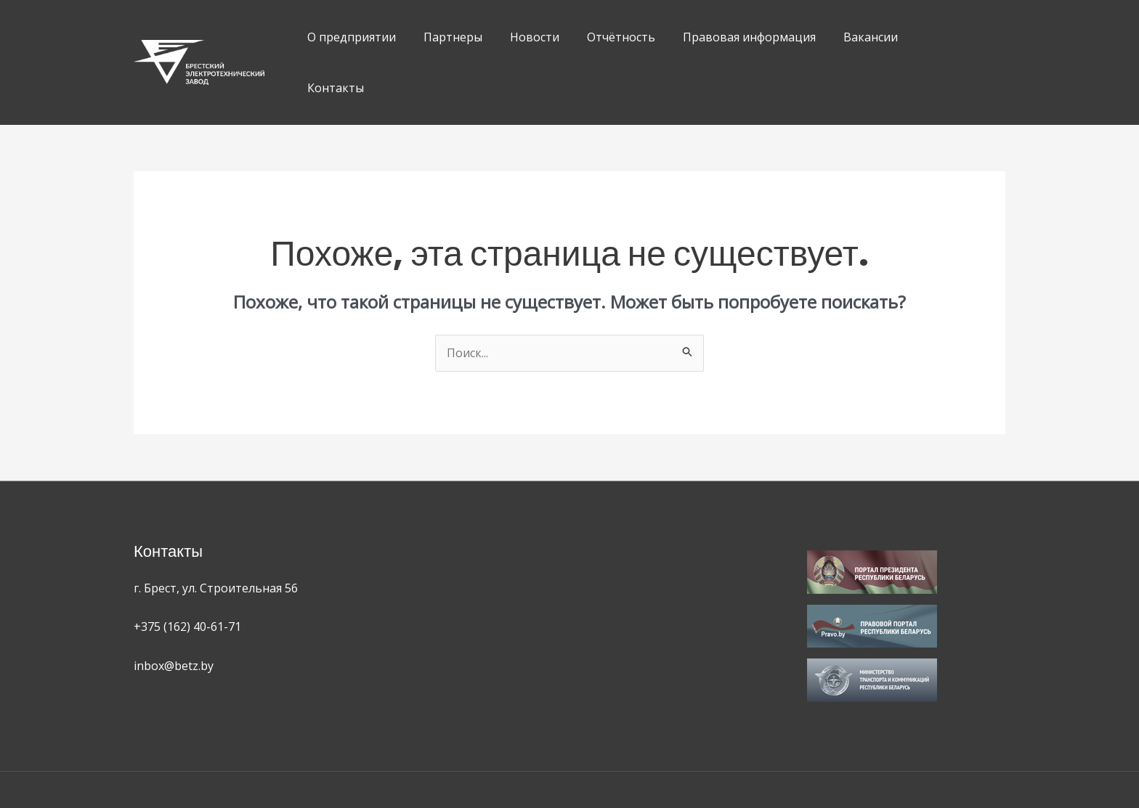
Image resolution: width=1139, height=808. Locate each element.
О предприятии (349, 37)
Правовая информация (729, 37)
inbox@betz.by (174, 615)
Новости (523, 37)
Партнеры (446, 37)
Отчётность (606, 37)
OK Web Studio (692, 764)
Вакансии (846, 37)
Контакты (925, 37)
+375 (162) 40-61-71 (187, 576)
